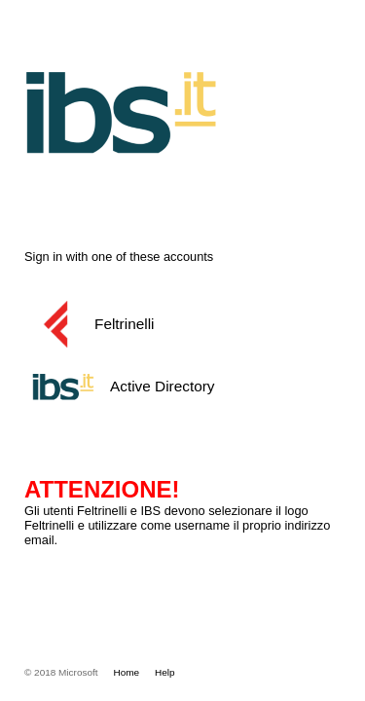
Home (127, 672)
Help (165, 672)
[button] (178, 324)
